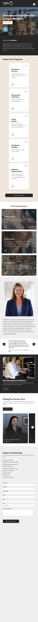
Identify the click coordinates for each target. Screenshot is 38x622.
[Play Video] (5, 29)
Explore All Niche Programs (19, 195)
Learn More (6, 388)
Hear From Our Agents (7, 409)
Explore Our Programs (7, 22)
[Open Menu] (34, 4)
